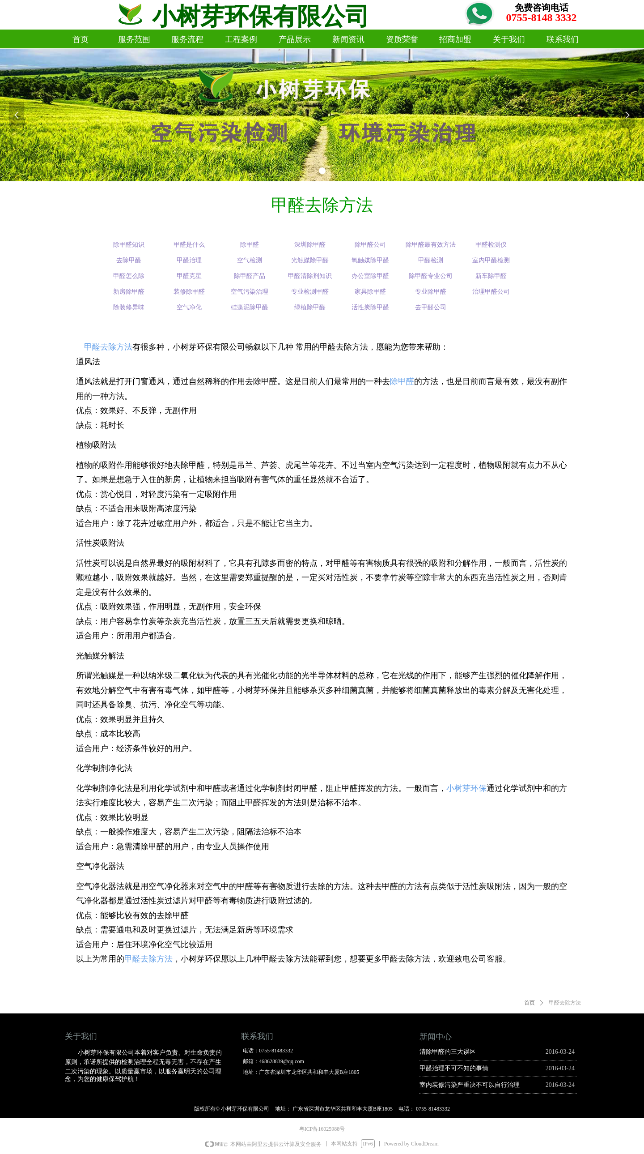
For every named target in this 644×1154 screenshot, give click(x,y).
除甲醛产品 (249, 276)
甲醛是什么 (189, 244)
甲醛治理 (189, 260)
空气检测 (249, 260)
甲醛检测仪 (491, 244)
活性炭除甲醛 (370, 307)
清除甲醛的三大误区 (447, 1051)
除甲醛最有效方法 (431, 244)
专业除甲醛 (430, 291)
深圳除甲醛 (310, 244)
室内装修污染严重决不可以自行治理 (469, 1084)
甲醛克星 (189, 276)
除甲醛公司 (370, 244)
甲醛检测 (430, 260)
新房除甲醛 (128, 291)
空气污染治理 (249, 291)
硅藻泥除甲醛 (249, 307)
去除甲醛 (128, 260)
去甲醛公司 (430, 307)
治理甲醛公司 (491, 291)
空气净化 (189, 307)
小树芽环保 (466, 788)
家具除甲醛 (370, 291)
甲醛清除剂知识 (310, 276)
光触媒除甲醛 (310, 260)
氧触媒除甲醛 (370, 260)
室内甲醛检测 (491, 260)
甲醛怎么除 (128, 276)
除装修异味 (128, 307)
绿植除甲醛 (310, 307)
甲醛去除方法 (108, 346)
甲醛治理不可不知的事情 (453, 1068)
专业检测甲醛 (310, 291)
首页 (529, 1003)
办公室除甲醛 (370, 276)
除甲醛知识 (128, 244)
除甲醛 (402, 381)
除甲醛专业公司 (431, 276)
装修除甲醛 (189, 291)
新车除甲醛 (491, 276)
